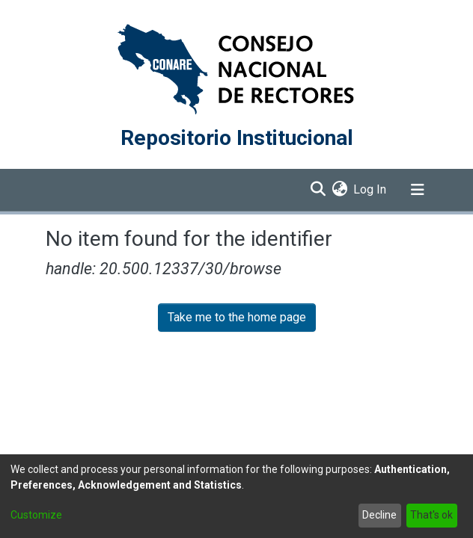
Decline (379, 515)
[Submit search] (317, 190)
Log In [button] (370, 189)
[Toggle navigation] (418, 190)
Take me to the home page (237, 317)
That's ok (431, 515)
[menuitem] (339, 190)
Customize (36, 515)
